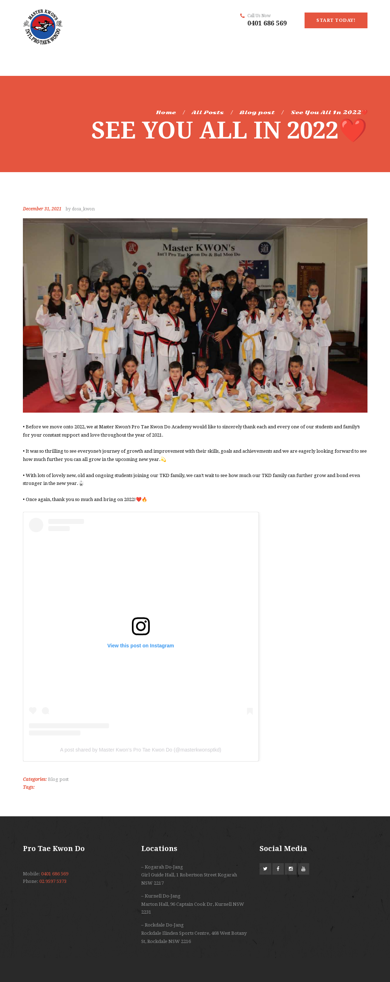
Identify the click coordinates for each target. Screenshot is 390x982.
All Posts (208, 112)
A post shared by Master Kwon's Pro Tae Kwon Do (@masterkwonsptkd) (140, 750)
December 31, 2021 (42, 209)
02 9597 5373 (52, 881)
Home (166, 112)
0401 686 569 (267, 23)
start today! (335, 20)
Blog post (257, 112)
